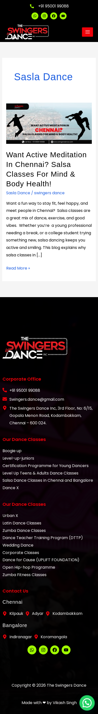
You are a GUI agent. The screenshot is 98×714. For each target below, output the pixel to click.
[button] (88, 707)
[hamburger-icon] (87, 32)
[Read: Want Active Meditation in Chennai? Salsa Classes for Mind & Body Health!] (49, 123)
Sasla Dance (18, 193)
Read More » (18, 268)
